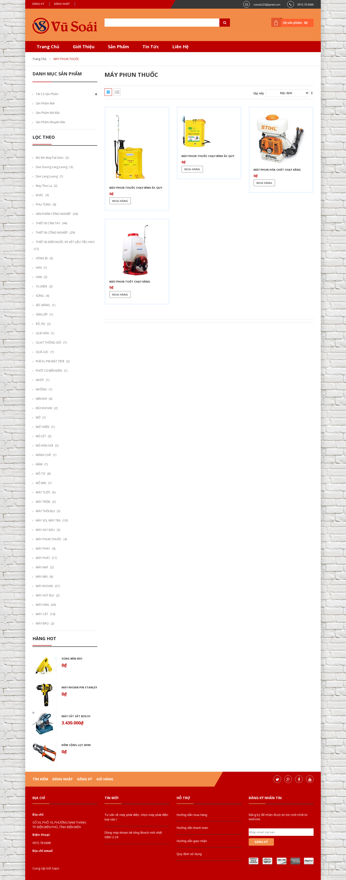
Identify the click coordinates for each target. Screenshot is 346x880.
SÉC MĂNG (43, 305)
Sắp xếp (258, 93)
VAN (39, 268)
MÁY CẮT (42, 614)
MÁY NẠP (42, 567)
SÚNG (40, 296)
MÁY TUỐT (43, 492)
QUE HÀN (42, 333)
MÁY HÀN (42, 605)
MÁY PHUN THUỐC (49, 539)
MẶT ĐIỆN (42, 427)
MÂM (39, 464)
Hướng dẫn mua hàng (192, 815)
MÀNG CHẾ (43, 455)
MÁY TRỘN (43, 502)
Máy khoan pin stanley (79, 687)
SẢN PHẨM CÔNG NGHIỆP (53, 214)
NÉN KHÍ (41, 399)
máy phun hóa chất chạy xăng (277, 169)
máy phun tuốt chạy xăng (129, 281)
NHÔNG (41, 389)
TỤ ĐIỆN (41, 286)
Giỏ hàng (104, 779)
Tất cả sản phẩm (47, 94)
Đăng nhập (62, 3)
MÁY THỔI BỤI (45, 511)
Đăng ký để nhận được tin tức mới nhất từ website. (278, 817)
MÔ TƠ (40, 474)
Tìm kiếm (40, 779)
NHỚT (40, 380)
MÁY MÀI (42, 577)
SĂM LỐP (42, 314)
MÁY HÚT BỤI (45, 595)
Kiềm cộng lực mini (76, 745)
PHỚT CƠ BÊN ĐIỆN (49, 371)
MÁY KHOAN (44, 586)
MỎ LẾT (41, 436)
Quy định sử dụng (189, 854)
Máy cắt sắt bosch (76, 716)
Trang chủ (39, 59)
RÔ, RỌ (40, 324)
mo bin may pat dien (49, 158)
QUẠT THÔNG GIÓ (48, 342)
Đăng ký (38, 3)
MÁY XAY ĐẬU (45, 530)
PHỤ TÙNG (43, 204)
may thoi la (44, 186)
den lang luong (47, 176)
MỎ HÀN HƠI (44, 445)
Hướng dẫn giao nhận (192, 841)
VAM (39, 277)
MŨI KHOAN (44, 408)
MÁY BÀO (42, 623)
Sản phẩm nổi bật (48, 113)
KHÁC (39, 195)
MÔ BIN (41, 483)
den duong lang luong (52, 167)
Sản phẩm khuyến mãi (50, 122)
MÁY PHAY (43, 548)
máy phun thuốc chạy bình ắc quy (135, 187)
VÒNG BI (42, 258)
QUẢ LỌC (42, 352)
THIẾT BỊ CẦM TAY (48, 223)
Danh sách (117, 92)
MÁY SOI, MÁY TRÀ (48, 520)
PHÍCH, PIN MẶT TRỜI (50, 361)
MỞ (38, 417)
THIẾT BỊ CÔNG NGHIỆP (52, 233)
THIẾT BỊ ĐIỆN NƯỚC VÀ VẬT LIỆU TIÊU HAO (65, 242)
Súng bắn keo (72, 658)
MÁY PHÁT (43, 558)
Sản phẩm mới (45, 103)
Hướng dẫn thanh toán (192, 828)
